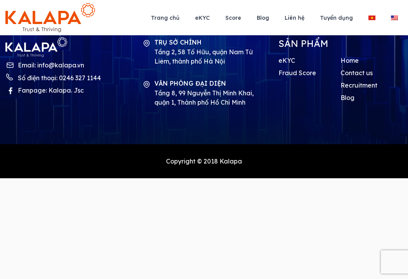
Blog (263, 17)
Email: (51, 65)
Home (350, 60)
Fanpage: (51, 90)
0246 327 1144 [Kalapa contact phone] (80, 78)
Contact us (357, 73)
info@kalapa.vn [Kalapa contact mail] (60, 65)
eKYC (202, 17)
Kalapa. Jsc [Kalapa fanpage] (66, 90)
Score (233, 17)
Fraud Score (297, 73)
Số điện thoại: (59, 78)
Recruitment (359, 85)
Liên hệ (294, 17)
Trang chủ (165, 17)
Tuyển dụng (336, 17)
